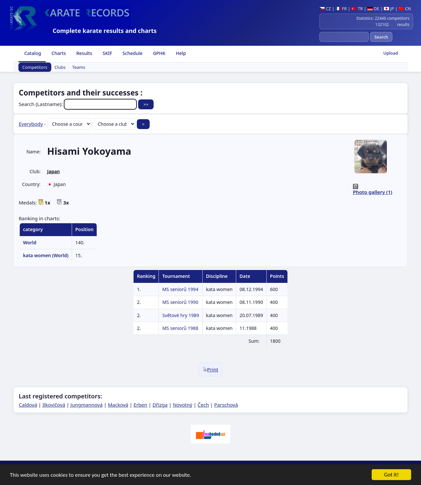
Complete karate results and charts (105, 31)
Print (210, 369)
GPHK (158, 53)
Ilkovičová (53, 404)
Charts (58, 53)
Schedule (131, 53)
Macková (118, 404)
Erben (140, 404)
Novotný (182, 404)
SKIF (106, 53)
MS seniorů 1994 (180, 289)
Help (180, 53)
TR (357, 9)
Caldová (28, 404)
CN (405, 9)
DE (373, 9)
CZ (325, 9)
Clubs (60, 67)
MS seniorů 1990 (180, 302)
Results (83, 53)
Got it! (391, 475)
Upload (390, 53)
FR (341, 9)
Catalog (32, 53)
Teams (78, 67)
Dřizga (160, 404)
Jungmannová (86, 404)
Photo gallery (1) (372, 192)
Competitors (34, 67)
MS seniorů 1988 (180, 328)
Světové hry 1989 (180, 315)
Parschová (226, 404)
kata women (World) (45, 255)
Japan (53, 171)
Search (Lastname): (78, 104)
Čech (203, 404)
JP (389, 9)
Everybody (31, 124)
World (30, 242)
